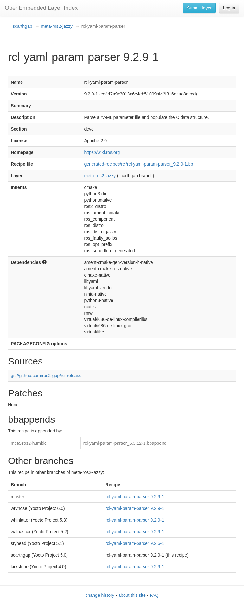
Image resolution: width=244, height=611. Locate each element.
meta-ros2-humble (29, 443)
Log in (229, 7)
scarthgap (22, 26)
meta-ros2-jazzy (57, 26)
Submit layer (199, 7)
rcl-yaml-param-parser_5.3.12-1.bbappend (125, 443)
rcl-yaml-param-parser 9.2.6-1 (135, 543)
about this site (131, 595)
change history (100, 595)
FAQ (154, 595)
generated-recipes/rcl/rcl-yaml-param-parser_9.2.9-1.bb (138, 164)
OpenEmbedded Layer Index (41, 8)
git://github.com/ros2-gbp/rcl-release (46, 375)
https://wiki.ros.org (102, 152)
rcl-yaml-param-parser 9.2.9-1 (135, 496)
